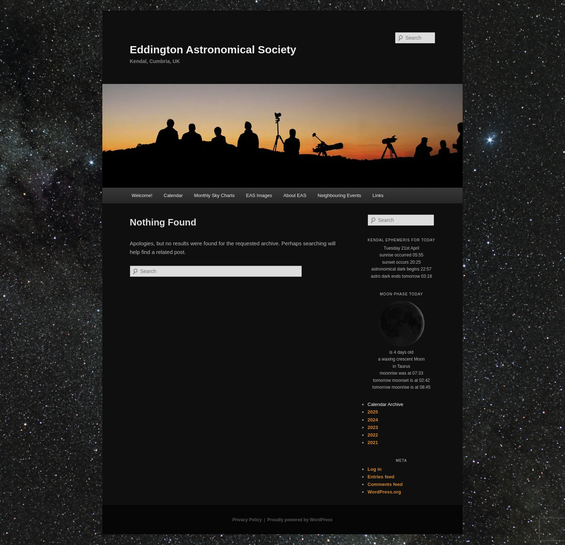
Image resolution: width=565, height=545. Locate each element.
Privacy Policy (247, 519)
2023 (373, 427)
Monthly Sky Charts (214, 195)
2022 (373, 435)
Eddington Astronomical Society (213, 49)
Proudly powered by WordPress (300, 519)
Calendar (173, 195)
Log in (375, 469)
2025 (373, 412)
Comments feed (385, 484)
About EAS (294, 195)
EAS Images (259, 195)
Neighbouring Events (339, 195)
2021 (373, 442)
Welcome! (142, 195)
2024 (373, 420)
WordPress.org (384, 492)
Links (378, 195)
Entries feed (381, 476)
